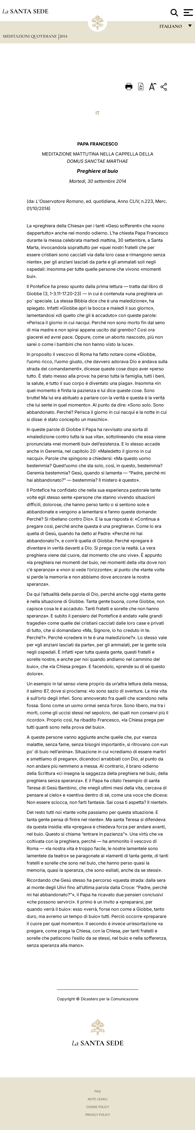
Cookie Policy (97, 1107)
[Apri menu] (187, 12)
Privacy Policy (97, 1115)
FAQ (97, 1091)
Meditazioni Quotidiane (30, 36)
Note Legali (98, 1099)
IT (97, 113)
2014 (63, 36)
